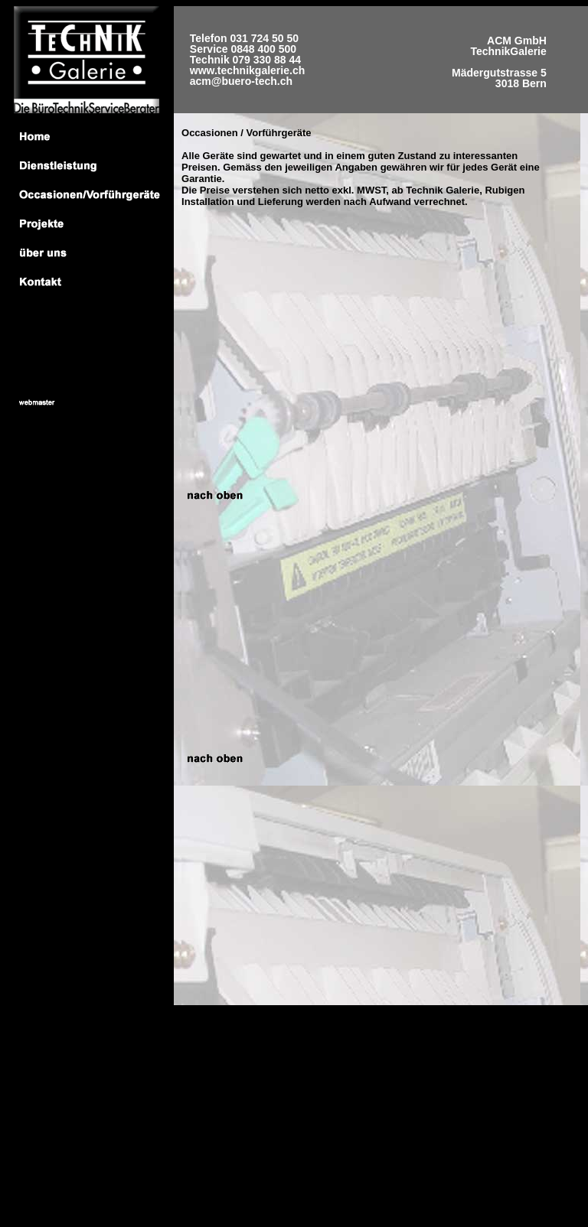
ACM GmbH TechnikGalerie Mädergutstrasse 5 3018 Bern (499, 59)
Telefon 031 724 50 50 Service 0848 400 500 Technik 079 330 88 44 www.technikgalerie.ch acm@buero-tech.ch (247, 59)
